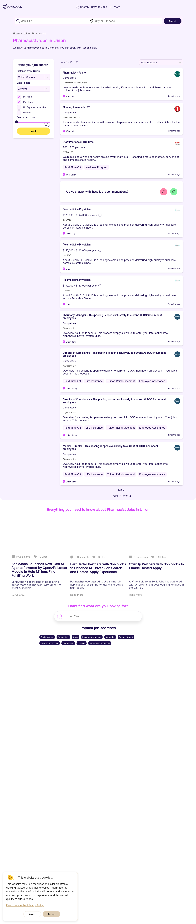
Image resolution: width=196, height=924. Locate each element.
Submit (172, 21)
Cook (75, 637)
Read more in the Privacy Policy (25, 905)
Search (82, 7)
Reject (34, 914)
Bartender (110, 637)
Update (33, 131)
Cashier (81, 643)
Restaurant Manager (91, 637)
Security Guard (126, 637)
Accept (49, 914)
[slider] (16, 121)
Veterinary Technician (100, 643)
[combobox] (52, 21)
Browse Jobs (99, 7)
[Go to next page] (123, 489)
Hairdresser (68, 643)
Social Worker (47, 637)
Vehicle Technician (49, 643)
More (114, 7)
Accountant (63, 637)
